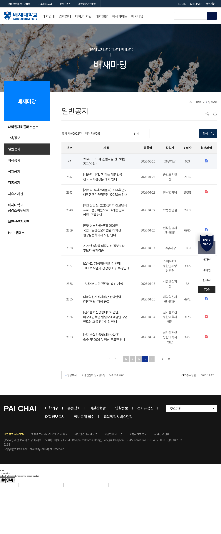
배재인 (207, 259)
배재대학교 (20, 15)
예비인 (207, 270)
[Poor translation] (10, 481)
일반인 (207, 280)
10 (151, 359)
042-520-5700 (116, 375)
